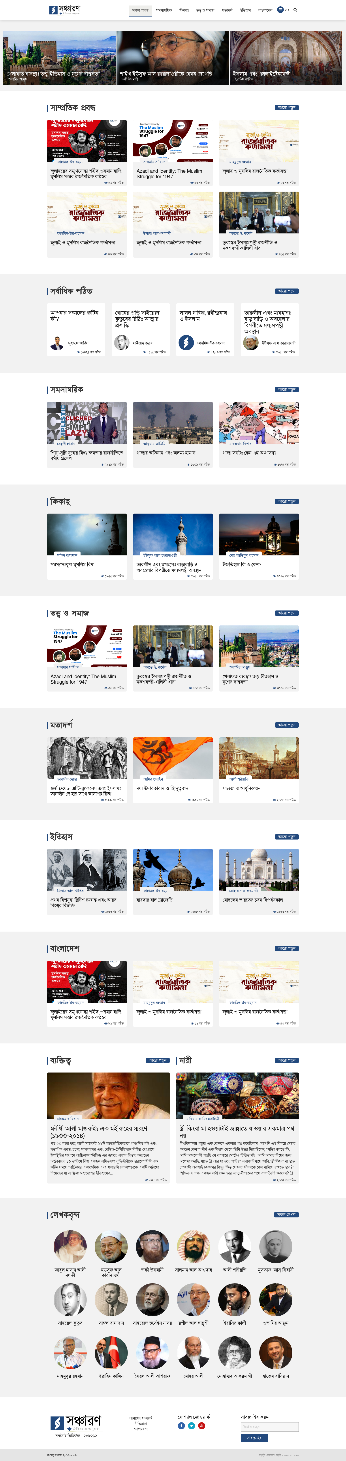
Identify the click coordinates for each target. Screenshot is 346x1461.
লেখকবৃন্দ (65, 1215)
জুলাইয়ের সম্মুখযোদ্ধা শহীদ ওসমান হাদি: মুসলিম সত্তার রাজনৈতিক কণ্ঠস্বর (86, 174)
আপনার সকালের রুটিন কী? (74, 316)
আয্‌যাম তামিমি (154, 443)
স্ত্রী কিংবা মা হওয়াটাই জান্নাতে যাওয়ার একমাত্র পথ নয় (237, 1132)
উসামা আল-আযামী (157, 233)
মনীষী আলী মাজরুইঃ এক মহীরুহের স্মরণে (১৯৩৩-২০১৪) (99, 1132)
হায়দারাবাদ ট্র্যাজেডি (155, 900)
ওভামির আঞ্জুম (131, 79)
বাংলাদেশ (265, 10)
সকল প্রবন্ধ (140, 10)
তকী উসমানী (243, 79)
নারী (185, 1060)
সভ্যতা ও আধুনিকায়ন (241, 788)
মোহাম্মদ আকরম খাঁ (243, 890)
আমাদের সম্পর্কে (140, 1418)
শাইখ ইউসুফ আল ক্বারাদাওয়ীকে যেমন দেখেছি (279, 74)
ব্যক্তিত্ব (60, 1060)
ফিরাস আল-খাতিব (70, 890)
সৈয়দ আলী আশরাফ (152, 1376)
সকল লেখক (286, 1214)
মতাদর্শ (227, 10)
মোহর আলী (193, 1376)
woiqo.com (291, 1455)
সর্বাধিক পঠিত (71, 291)
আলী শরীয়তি (238, 779)
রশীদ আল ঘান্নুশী (194, 1323)
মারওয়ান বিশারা (240, 443)
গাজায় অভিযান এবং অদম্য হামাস (166, 453)
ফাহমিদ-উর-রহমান (70, 161)
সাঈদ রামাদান (67, 555)
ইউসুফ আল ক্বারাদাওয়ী (278, 343)
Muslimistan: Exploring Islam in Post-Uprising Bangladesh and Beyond (52, 71)
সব (283, 9)
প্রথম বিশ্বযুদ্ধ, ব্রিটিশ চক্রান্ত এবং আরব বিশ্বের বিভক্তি (84, 903)
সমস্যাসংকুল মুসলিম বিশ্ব (72, 564)
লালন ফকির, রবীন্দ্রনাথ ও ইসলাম (203, 316)
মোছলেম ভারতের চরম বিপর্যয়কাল (253, 900)
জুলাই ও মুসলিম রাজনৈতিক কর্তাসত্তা (255, 171)
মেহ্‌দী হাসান (66, 443)
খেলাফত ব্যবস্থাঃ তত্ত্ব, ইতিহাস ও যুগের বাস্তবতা (166, 74)
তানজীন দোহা (67, 779)
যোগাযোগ (141, 1429)
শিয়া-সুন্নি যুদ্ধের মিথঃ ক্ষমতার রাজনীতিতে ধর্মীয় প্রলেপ (87, 456)
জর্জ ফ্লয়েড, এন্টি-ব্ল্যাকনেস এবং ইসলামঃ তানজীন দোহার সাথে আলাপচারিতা (86, 791)
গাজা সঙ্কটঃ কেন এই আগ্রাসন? (249, 453)
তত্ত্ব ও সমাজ (205, 10)
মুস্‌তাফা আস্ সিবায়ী (276, 1270)
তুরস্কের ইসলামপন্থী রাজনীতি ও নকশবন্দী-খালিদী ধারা (250, 245)
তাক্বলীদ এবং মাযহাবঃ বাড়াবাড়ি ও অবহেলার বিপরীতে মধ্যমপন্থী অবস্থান (267, 322)
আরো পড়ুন (286, 107)
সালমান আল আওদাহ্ (193, 1270)
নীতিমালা (141, 1423)
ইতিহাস (245, 10)
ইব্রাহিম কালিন (111, 1376)
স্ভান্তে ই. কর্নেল (240, 233)
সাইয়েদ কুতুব (143, 343)
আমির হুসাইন (153, 779)
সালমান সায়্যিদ (154, 161)
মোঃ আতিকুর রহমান (243, 555)
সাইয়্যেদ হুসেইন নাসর (152, 1323)
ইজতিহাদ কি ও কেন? (242, 564)
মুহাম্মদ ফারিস (78, 343)
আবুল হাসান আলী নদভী (70, 1273)
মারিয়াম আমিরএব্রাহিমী (202, 1118)
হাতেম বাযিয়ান (68, 1118)
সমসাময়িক (164, 10)
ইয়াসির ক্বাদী (235, 1323)
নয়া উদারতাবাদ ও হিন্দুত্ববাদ (162, 788)
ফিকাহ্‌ (184, 10)
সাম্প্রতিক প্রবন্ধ (72, 108)
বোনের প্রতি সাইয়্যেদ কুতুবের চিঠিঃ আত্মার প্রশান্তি (137, 319)
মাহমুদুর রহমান (240, 161)
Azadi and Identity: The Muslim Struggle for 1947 (169, 174)
